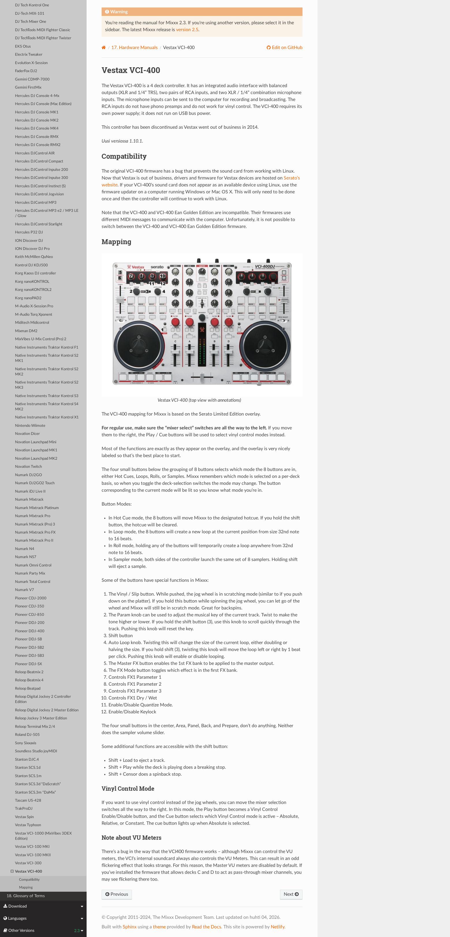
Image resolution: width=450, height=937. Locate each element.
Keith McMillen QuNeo (34, 257)
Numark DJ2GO (28, 475)
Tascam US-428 (28, 801)
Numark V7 (24, 590)
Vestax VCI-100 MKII (33, 855)
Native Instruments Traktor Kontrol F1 (47, 347)
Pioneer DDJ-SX (28, 664)
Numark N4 (24, 549)
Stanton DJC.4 (27, 760)
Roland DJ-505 (27, 735)
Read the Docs (206, 927)
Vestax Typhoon (28, 825)
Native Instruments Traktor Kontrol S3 (47, 396)
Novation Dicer (27, 434)
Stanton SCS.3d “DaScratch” (38, 784)
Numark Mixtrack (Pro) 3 (35, 524)
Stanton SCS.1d (27, 768)
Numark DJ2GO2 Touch (35, 483)
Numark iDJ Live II (30, 491)
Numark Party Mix (30, 573)
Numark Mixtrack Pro (32, 516)
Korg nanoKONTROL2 (33, 290)
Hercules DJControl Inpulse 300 (41, 178)
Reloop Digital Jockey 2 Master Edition (47, 710)
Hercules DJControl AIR (35, 153)
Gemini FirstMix (28, 87)
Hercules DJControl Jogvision (39, 194)
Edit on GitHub (287, 47)
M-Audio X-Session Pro (34, 306)
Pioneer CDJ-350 (29, 606)
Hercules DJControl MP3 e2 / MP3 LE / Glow (47, 213)
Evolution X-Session (31, 63)
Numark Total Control (32, 582)
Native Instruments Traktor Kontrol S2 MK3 (47, 385)
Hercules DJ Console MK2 (37, 120)
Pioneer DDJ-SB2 (29, 648)
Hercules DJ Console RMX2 (38, 145)
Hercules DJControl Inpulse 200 (41, 170)
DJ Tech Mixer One (30, 22)
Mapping (26, 887)
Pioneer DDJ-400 (29, 631)
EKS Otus (23, 46)
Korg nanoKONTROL (32, 282)
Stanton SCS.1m (28, 776)
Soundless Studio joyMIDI (36, 751)
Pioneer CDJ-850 (29, 615)
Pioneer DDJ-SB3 (29, 656)
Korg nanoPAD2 (28, 298)
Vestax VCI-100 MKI (32, 847)
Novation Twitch (28, 467)
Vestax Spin (24, 817)
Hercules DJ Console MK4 (37, 128)
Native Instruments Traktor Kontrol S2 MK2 (47, 371)
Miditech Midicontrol (32, 323)
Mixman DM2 (26, 331)
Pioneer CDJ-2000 (30, 598)
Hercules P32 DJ (29, 232)
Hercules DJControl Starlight (38, 224)
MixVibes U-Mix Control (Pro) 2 (40, 339)
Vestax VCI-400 (26, 871)
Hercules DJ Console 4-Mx (37, 96)
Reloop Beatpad (27, 689)
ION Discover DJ (29, 241)
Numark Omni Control (33, 565)
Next (291, 894)
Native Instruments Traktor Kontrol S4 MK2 (47, 406)
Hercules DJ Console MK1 (37, 112)
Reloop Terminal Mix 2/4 (35, 727)
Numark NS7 (25, 557)
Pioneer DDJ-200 (29, 623)
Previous (116, 894)
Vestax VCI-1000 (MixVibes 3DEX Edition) (43, 836)
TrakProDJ (24, 809)
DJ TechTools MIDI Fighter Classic (42, 30)
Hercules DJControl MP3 (36, 203)
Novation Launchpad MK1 (36, 450)
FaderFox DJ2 (26, 71)
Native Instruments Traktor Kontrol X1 (47, 417)
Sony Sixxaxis (25, 743)
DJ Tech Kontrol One (32, 5)
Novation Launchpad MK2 (36, 459)
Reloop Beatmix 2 (29, 672)
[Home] (104, 47)
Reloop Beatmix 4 (29, 680)
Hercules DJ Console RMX (36, 137)
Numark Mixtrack (29, 500)
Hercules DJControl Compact (39, 161)
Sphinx (130, 927)
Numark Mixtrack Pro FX (35, 532)
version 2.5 (187, 29)
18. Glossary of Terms (26, 896)
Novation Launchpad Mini (35, 442)
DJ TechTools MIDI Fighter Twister (43, 38)
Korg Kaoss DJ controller (35, 273)
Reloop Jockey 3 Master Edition (41, 718)
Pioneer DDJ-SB (28, 639)
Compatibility (29, 879)
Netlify (277, 927)
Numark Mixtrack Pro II (34, 541)
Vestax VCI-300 (28, 863)
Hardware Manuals (134, 47)
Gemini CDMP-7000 (32, 79)
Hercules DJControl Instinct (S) (40, 186)
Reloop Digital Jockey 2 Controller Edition (43, 699)
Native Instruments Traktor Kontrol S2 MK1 (47, 358)
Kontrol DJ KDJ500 (31, 265)
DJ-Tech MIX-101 (29, 14)
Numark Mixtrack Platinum (37, 508)
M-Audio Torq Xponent (33, 315)
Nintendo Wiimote (30, 426)
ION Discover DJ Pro (32, 249)
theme (159, 927)
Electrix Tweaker (28, 55)
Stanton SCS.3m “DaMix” (35, 792)
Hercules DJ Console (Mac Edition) (43, 104)
